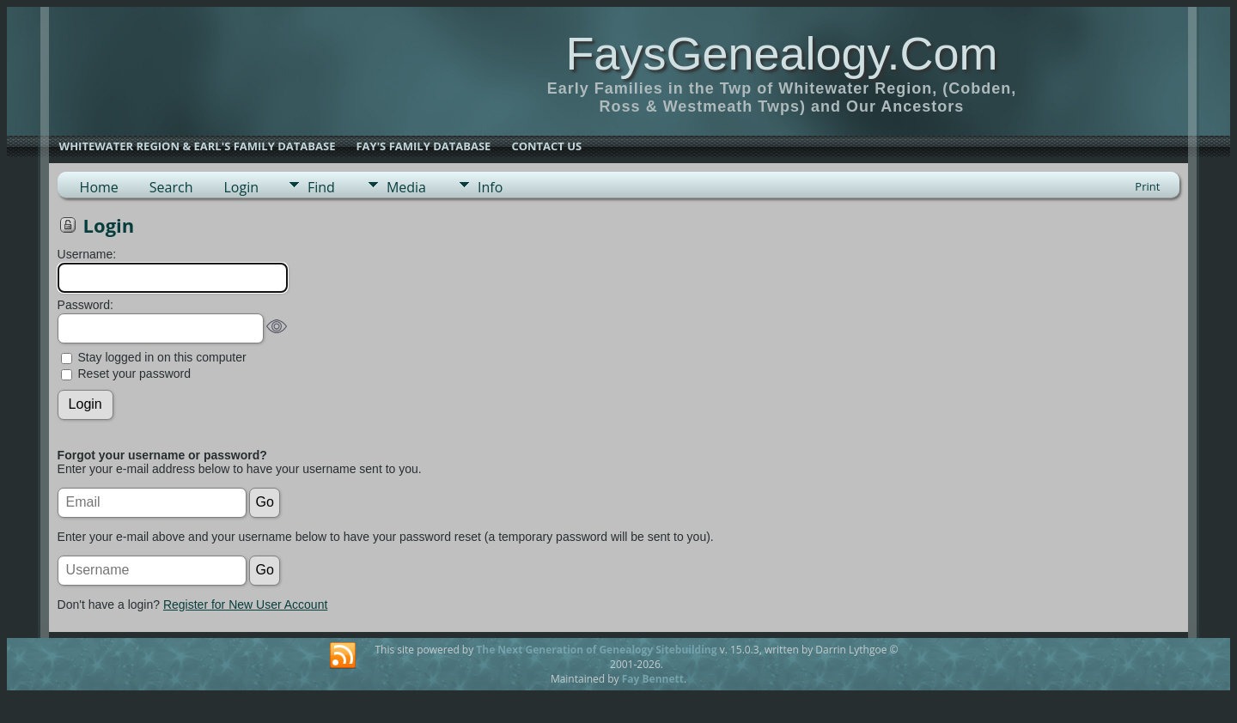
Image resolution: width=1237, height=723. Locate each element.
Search (171, 187)
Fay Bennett (653, 678)
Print (1147, 186)
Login (241, 187)
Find (321, 187)
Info (490, 187)
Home (99, 187)
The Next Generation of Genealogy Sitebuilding (596, 649)
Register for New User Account (245, 604)
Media (406, 187)
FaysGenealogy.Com (781, 53)
